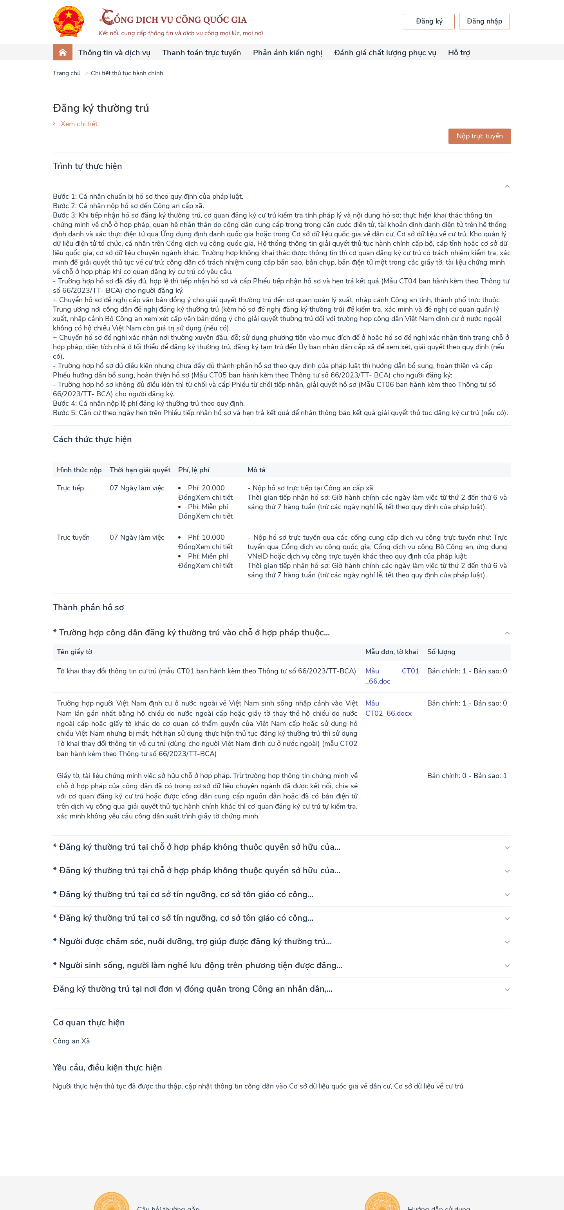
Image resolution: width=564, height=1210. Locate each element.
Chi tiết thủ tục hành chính (127, 73)
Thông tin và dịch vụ (114, 52)
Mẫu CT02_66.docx (388, 708)
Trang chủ (67, 73)
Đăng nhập (485, 21)
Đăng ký (429, 21)
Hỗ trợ (459, 52)
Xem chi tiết (79, 124)
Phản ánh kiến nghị (287, 52)
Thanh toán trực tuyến (201, 52)
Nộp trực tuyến (480, 136)
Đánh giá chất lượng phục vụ (385, 52)
